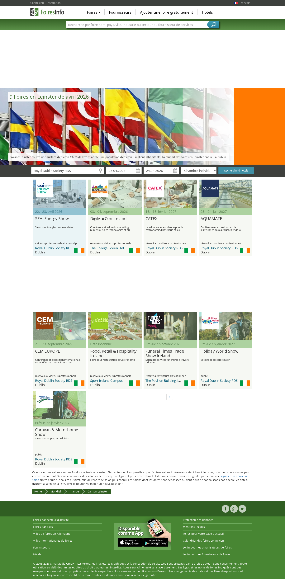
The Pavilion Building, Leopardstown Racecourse (181, 380)
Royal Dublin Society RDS (53, 248)
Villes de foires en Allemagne (51, 533)
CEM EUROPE (47, 351)
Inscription (54, 3)
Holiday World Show (219, 351)
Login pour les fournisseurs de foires (206, 554)
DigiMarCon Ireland (108, 218)
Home (38, 491)
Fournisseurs (120, 12)
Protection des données (198, 520)
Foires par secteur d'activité (51, 520)
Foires (93, 12)
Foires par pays (43, 527)
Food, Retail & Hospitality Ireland (113, 353)
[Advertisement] (142, 59)
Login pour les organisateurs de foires (207, 547)
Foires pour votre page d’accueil (203, 533)
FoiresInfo (49, 12)
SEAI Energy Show (52, 218)
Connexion (37, 3)
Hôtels (207, 12)
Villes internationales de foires (52, 540)
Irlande (74, 491)
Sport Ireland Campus (106, 380)
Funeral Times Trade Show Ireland (164, 353)
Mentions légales (194, 527)
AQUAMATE (211, 218)
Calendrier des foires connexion (203, 540)
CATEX (151, 218)
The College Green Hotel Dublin (113, 248)
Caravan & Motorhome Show (56, 432)
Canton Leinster (98, 491)
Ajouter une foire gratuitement (166, 12)
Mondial (55, 491)
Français (246, 3)
